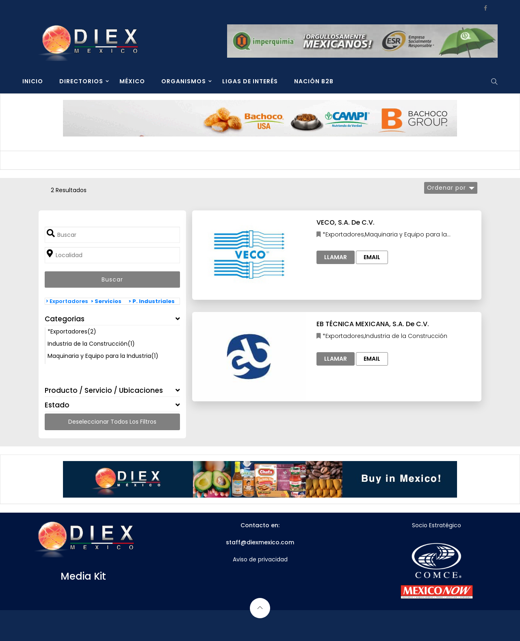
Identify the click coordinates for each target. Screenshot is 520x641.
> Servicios (106, 301)
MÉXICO (132, 81)
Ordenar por (446, 188)
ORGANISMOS (183, 81)
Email (372, 257)
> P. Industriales (151, 301)
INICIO (32, 81)
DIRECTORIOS (81, 81)
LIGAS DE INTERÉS (250, 81)
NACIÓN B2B (314, 81)
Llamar (335, 257)
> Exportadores (67, 301)
